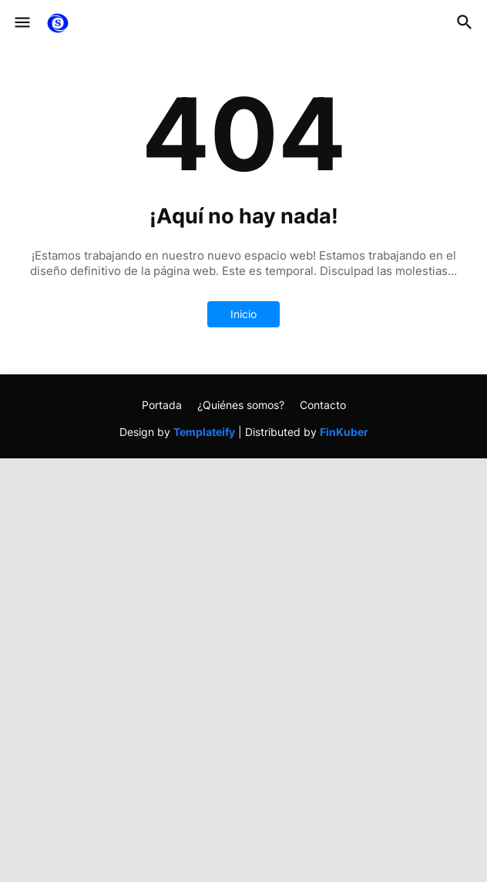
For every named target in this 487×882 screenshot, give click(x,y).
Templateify (204, 431)
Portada (162, 404)
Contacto (323, 404)
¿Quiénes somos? (240, 404)
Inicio (243, 313)
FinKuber (344, 431)
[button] (21, 23)
